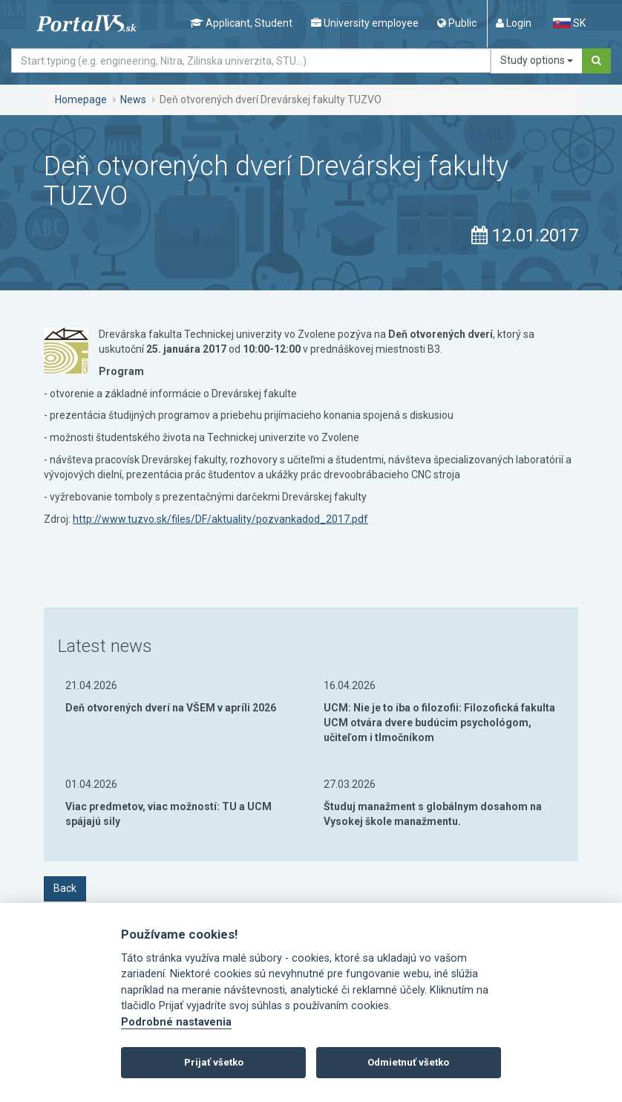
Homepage (81, 99)
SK (569, 23)
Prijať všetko (213, 1062)
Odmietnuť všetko (408, 1062)
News (133, 99)
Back (64, 888)
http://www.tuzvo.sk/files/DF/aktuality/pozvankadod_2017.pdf (220, 519)
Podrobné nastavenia (176, 1022)
